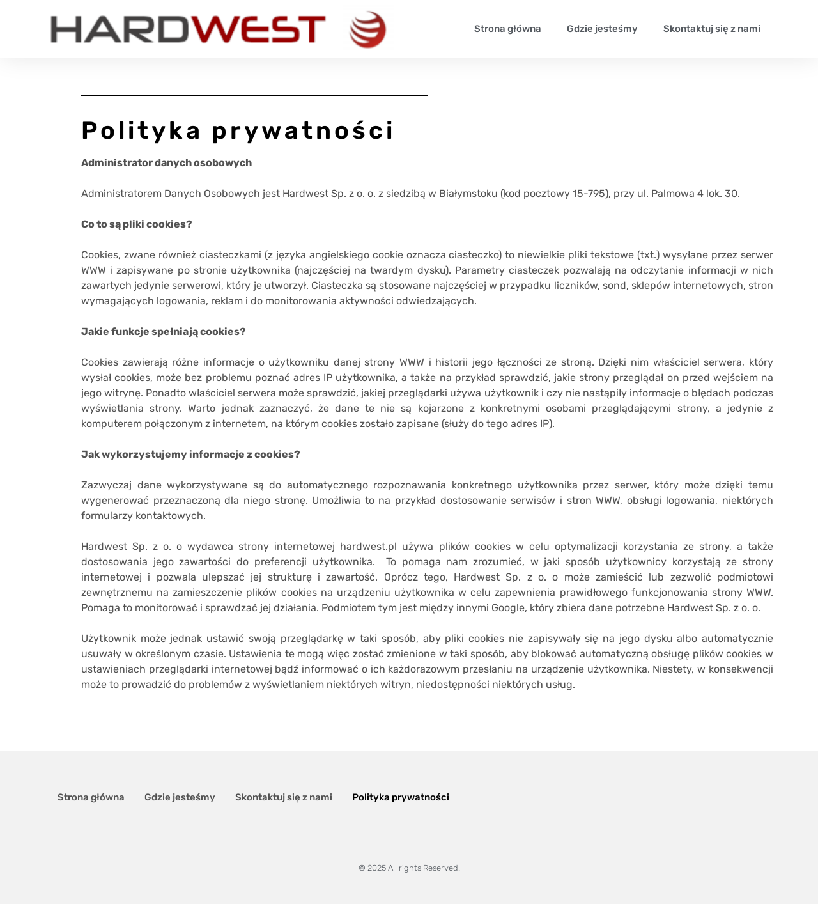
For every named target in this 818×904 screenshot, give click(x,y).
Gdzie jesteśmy (602, 29)
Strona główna (507, 29)
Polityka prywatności (400, 797)
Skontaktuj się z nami (711, 29)
